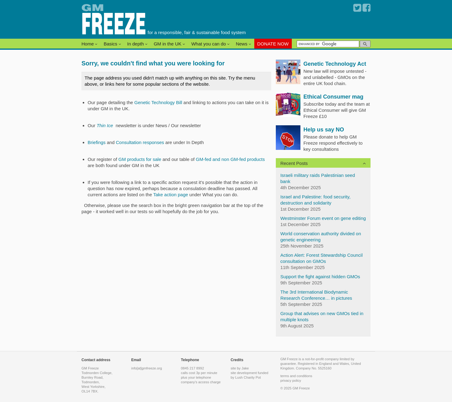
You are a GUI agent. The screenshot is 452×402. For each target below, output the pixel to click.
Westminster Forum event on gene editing (323, 218)
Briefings (96, 142)
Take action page (170, 194)
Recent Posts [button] (294, 163)
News (243, 43)
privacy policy (290, 380)
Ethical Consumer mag (333, 97)
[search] (327, 44)
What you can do (210, 43)
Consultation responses (140, 142)
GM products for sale (140, 159)
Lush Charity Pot (248, 377)
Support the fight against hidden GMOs (320, 276)
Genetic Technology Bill (158, 102)
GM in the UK (169, 43)
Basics (112, 43)
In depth (137, 43)
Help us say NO (323, 130)
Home (89, 43)
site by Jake (240, 368)
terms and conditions (296, 376)
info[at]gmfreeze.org (146, 368)
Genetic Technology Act (334, 64)
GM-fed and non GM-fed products (230, 159)
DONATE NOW (273, 43)
